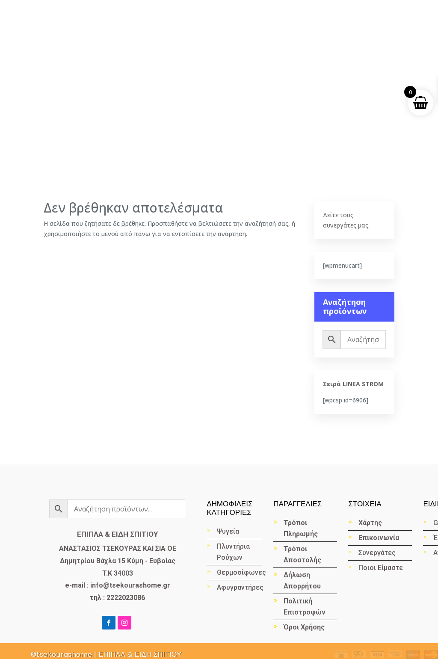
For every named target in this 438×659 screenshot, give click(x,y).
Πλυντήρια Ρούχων (233, 551)
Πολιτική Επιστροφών (305, 606)
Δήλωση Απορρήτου (302, 580)
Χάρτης (370, 523)
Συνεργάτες (377, 553)
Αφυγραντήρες (239, 587)
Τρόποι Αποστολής (302, 554)
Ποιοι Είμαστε (380, 568)
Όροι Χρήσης (304, 627)
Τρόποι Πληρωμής (301, 528)
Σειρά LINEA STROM (353, 384)
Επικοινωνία (378, 538)
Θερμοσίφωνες (239, 572)
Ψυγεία (228, 531)
